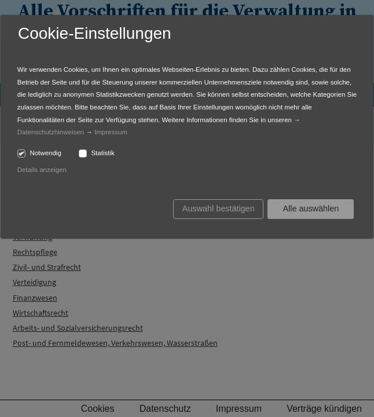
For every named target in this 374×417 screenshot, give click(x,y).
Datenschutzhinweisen (50, 132)
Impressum (110, 132)
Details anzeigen (42, 169)
